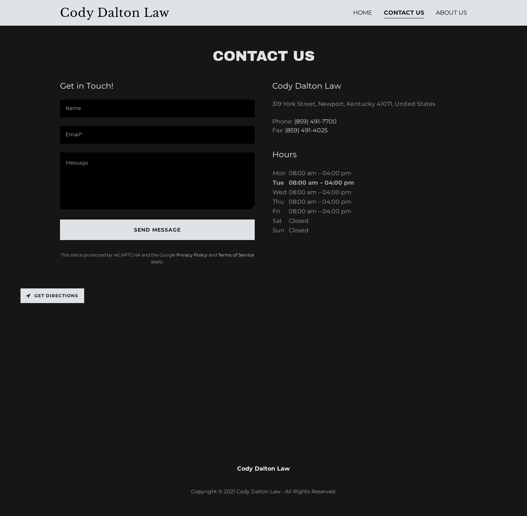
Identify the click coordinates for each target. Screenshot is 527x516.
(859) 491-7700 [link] (315, 121)
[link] (121, 14)
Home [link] (362, 12)
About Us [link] (451, 12)
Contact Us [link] (404, 12)
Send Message (157, 229)
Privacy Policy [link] (192, 255)
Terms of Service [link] (236, 255)
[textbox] (157, 108)
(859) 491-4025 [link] (306, 130)
